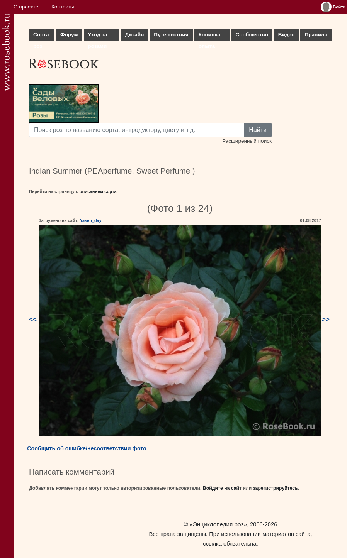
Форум (69, 34)
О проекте (26, 7)
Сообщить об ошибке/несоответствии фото (86, 448)
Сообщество (251, 34)
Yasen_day (90, 220)
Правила (315, 34)
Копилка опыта (209, 36)
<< (33, 319)
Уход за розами (97, 36)
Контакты (62, 7)
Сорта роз (41, 36)
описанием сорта (98, 191)
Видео (286, 34)
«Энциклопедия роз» (218, 524)
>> (326, 319)
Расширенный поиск (247, 141)
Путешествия (171, 34)
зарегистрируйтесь (275, 488)
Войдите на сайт (222, 488)
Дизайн (134, 34)
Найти (258, 130)
